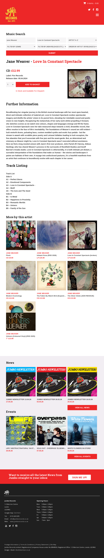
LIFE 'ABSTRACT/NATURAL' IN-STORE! (21, 448)
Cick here (17, 513)
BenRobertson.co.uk (23, 550)
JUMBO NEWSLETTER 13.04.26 (18, 399)
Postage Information (12, 544)
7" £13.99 (9, 338)
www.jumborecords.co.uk (19, 521)
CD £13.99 (41, 298)
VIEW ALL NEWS (82, 408)
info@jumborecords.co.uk (19, 519)
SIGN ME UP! (79, 477)
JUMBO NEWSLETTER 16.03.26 (80, 399)
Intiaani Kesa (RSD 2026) (47, 255)
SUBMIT (52, 53)
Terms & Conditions (27, 544)
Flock (8, 255)
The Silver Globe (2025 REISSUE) (81, 296)
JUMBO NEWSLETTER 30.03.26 (49, 399)
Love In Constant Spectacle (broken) (82, 255)
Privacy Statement (42, 544)
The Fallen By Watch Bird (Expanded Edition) (51, 296)
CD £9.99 (9, 258)
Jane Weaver (12, 253)
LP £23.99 (71, 258)
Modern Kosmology (14, 296)
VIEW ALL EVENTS (82, 456)
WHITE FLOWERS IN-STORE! (79, 448)
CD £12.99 (10, 298)
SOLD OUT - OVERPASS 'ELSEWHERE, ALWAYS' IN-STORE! (51, 448)
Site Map (53, 544)
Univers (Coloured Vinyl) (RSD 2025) (20, 336)
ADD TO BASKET (32, 84)
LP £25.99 (41, 258)
